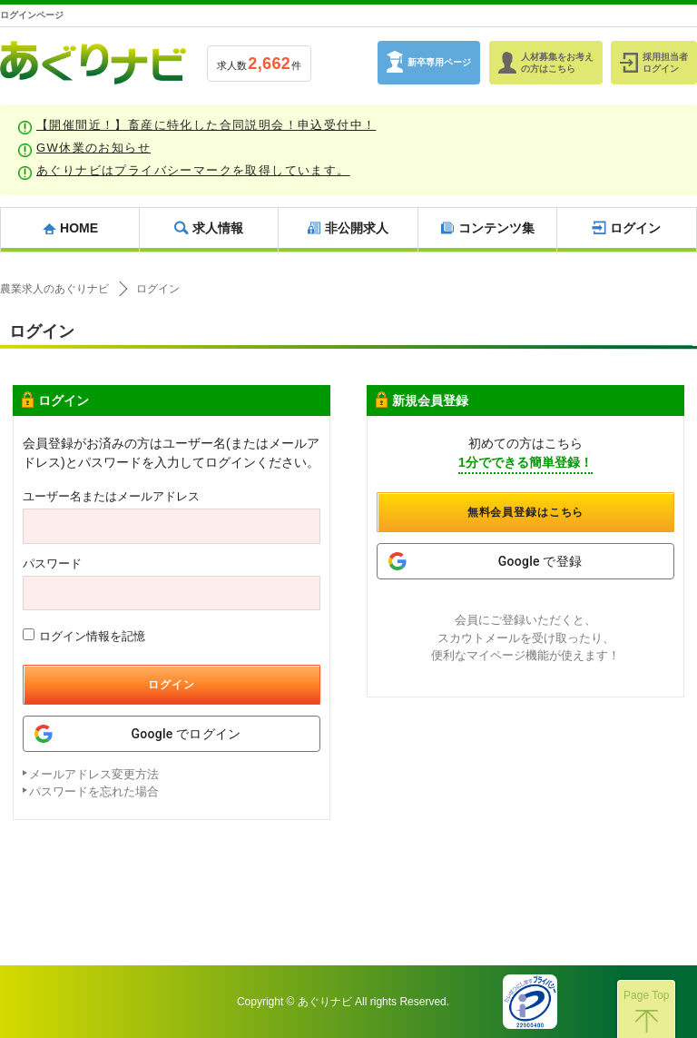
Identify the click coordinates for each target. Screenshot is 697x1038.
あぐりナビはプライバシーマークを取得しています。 (193, 170)
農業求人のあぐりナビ (54, 288)
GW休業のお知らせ (93, 147)
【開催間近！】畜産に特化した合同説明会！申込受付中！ (206, 125)
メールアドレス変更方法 (94, 774)
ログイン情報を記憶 (84, 635)
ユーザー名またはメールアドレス (111, 496)
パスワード (52, 563)
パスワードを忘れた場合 (94, 791)
